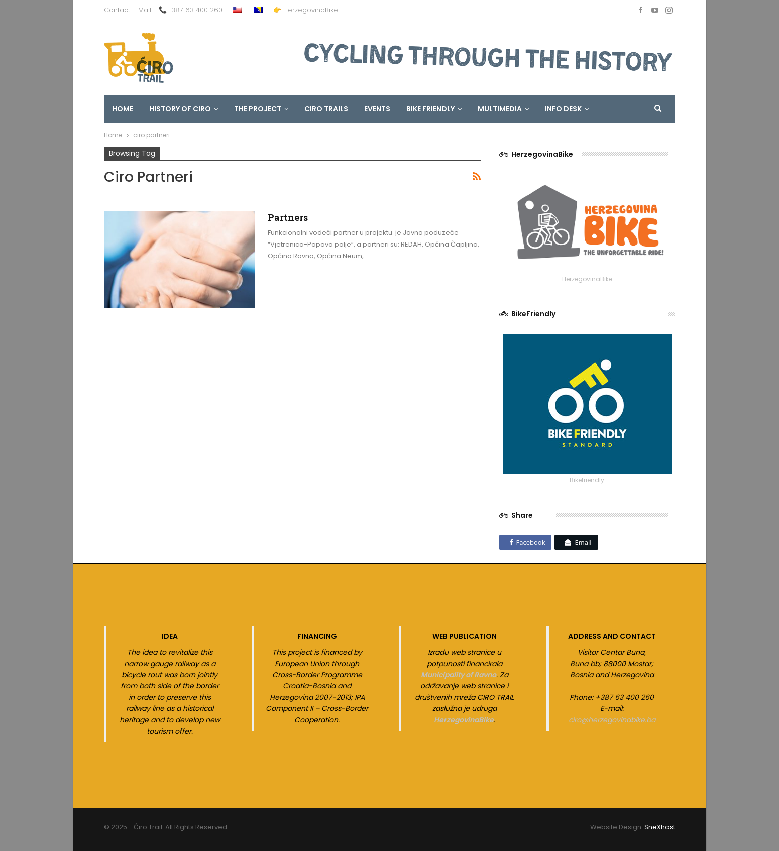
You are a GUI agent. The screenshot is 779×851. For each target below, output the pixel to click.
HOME (122, 109)
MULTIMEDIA (500, 109)
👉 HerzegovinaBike (305, 10)
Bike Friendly (430, 109)
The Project (257, 109)
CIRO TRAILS (326, 109)
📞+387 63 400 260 (190, 10)
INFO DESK (563, 109)
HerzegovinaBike (464, 720)
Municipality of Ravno (458, 675)
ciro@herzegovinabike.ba (612, 720)
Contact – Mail (127, 10)
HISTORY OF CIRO (180, 109)
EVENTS (377, 109)
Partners (288, 217)
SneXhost (659, 827)
